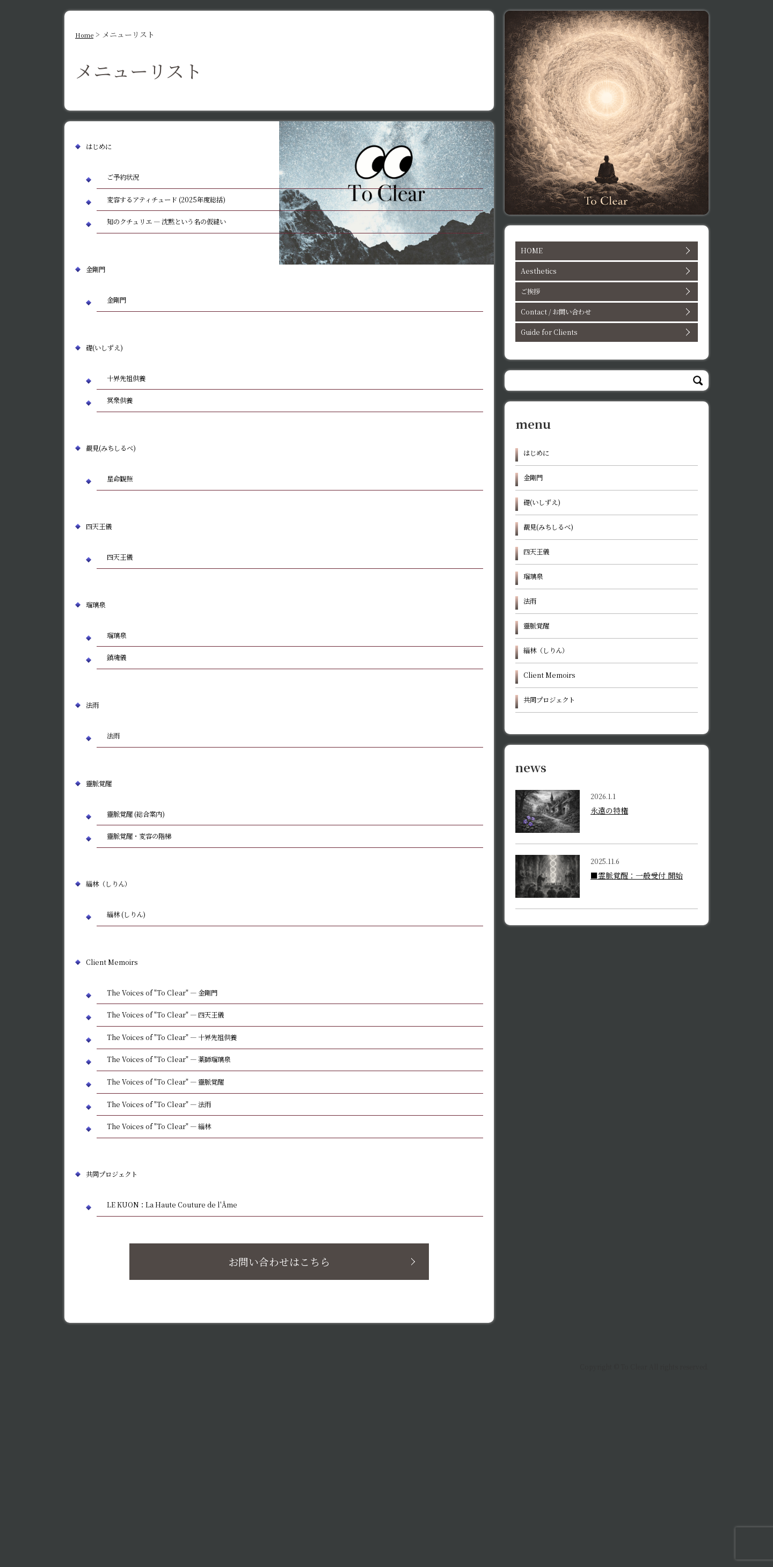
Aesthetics (605, 276)
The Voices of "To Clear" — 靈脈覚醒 (183, 1218)
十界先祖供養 (136, 436)
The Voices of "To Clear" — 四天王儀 (183, 1132)
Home (86, 34)
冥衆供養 (127, 465)
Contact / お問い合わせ (605, 325)
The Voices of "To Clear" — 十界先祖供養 (192, 1161)
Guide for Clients (605, 349)
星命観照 (127, 548)
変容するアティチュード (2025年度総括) (182, 216)
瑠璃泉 (99, 681)
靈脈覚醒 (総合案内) (150, 909)
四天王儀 (103, 598)
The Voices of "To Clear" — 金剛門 (179, 1104)
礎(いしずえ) (111, 403)
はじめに (103, 146)
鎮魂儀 (123, 743)
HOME (605, 252)
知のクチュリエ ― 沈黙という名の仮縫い (185, 261)
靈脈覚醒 (103, 876)
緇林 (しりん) (136, 1021)
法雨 (94, 793)
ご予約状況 (131, 179)
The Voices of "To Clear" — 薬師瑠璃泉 (188, 1189)
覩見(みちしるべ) (119, 515)
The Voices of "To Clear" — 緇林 (175, 1275)
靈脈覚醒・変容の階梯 (153, 938)
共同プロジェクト (120, 1325)
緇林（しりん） (116, 988)
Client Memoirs (118, 1071)
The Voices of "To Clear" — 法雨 (175, 1246)
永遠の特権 (609, 870)
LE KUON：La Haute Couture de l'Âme (190, 1358)
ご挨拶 (605, 301)
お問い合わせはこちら (308, 1423)
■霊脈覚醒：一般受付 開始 (636, 935)
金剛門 (99, 320)
